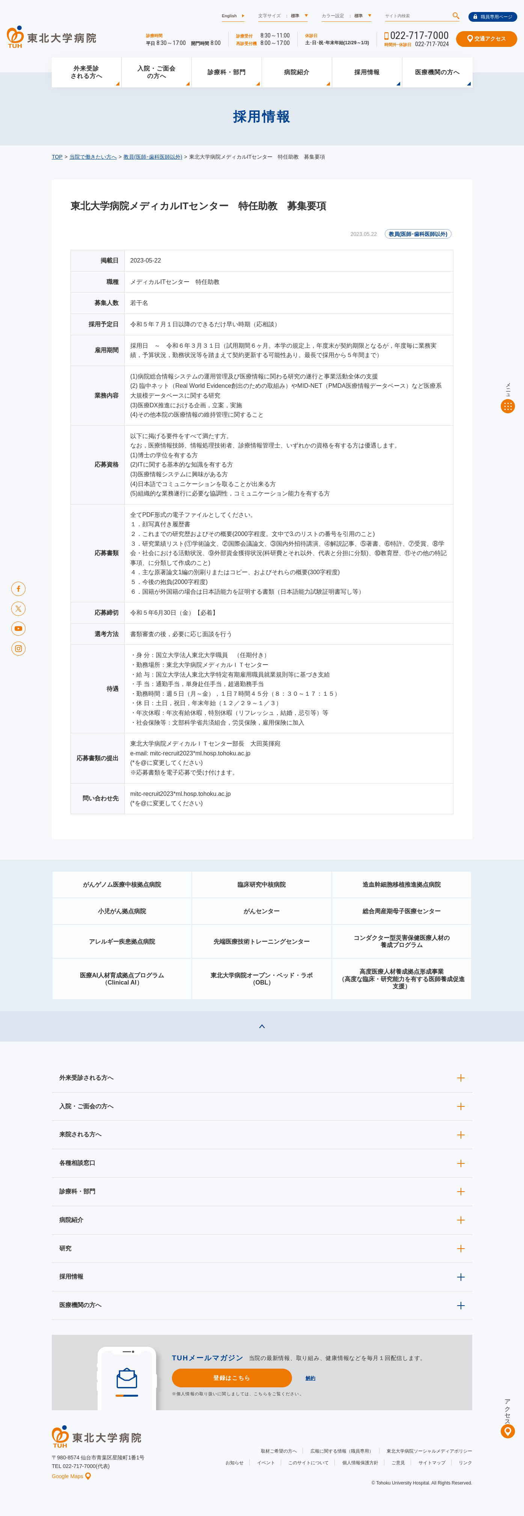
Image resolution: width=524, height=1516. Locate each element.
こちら (260, 1393)
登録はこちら (231, 1378)
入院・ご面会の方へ (156, 72)
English (229, 16)
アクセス (507, 1408)
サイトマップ (432, 1462)
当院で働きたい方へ (93, 157)
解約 (310, 1378)
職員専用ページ (492, 17)
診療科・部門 (227, 72)
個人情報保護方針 (360, 1462)
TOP (57, 157)
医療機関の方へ (437, 72)
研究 (65, 1248)
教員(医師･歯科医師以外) (152, 157)
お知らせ (235, 1462)
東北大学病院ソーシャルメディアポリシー (429, 1451)
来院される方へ (80, 1134)
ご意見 (398, 1462)
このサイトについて (308, 1462)
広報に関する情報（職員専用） (341, 1451)
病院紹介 (297, 72)
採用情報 (367, 72)
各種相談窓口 (77, 1163)
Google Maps (71, 1476)
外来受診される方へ (86, 72)
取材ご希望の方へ (279, 1451)
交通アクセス (486, 38)
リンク (465, 1462)
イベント (266, 1462)
